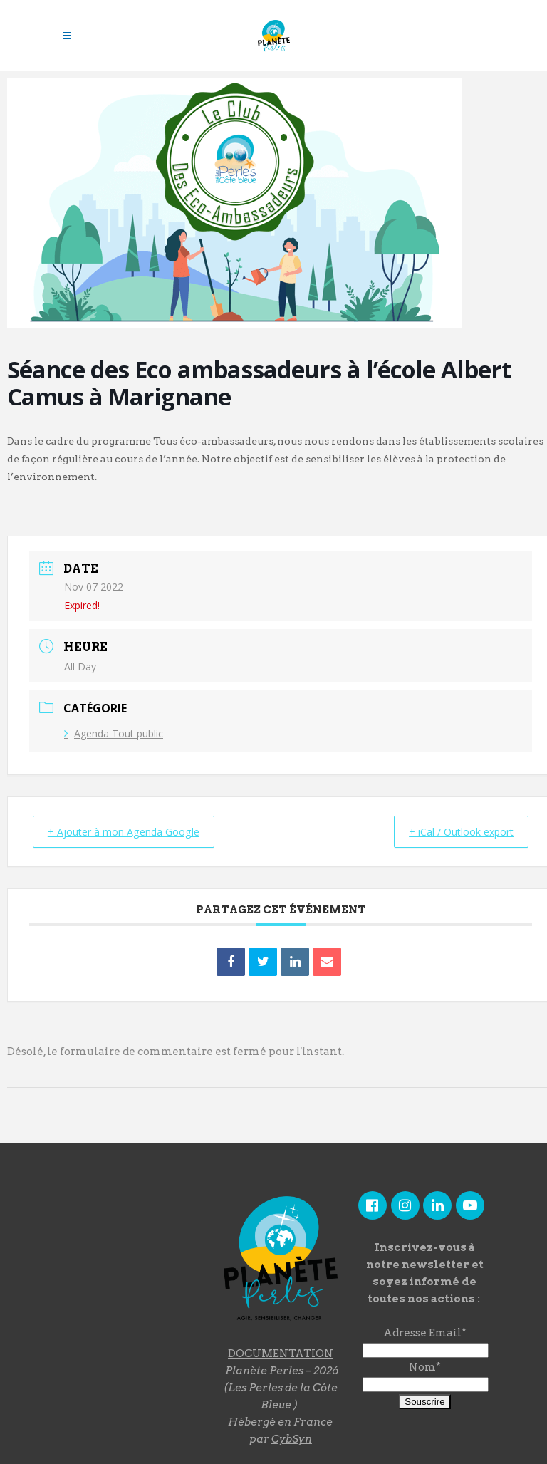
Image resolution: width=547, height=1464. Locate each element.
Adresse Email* (425, 1332)
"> (126, 1268)
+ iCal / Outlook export (452, 831)
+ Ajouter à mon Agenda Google (131, 831)
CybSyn (291, 1438)
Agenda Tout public (113, 733)
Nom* (425, 1366)
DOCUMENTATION (280, 1352)
